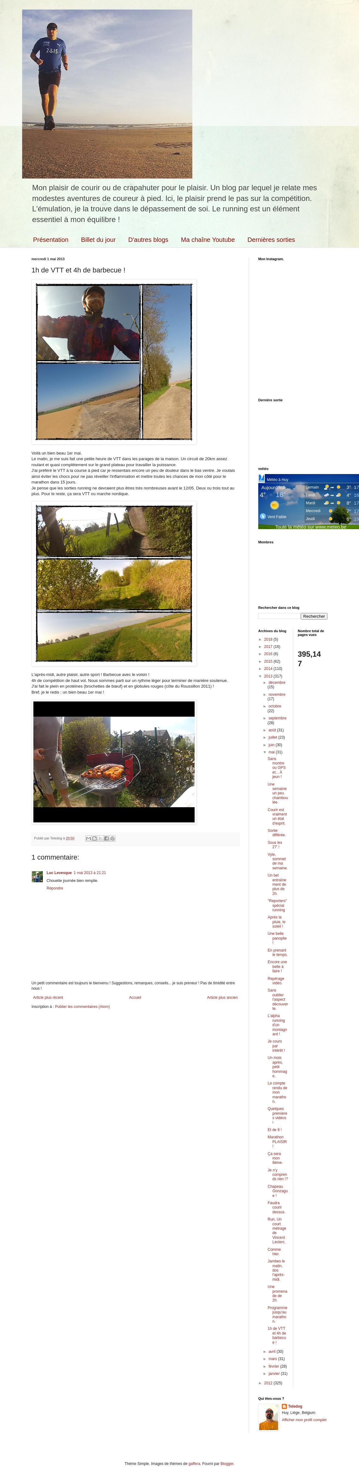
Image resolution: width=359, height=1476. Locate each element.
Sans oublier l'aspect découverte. (278, 999)
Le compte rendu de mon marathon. (277, 1092)
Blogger (226, 1464)
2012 (269, 1383)
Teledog (295, 1406)
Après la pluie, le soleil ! (276, 922)
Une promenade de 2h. (277, 1293)
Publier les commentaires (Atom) (82, 1006)
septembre (278, 718)
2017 (269, 646)
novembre (277, 694)
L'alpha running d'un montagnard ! (277, 1025)
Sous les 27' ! (275, 844)
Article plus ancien (222, 997)
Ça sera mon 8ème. (275, 1158)
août (273, 730)
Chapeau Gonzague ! (278, 1191)
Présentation (50, 239)
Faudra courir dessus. (276, 1207)
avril (272, 1351)
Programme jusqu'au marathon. (278, 1315)
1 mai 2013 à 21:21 (90, 873)
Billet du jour (98, 239)
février (274, 1366)
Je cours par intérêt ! (276, 1046)
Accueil (135, 997)
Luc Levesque (59, 873)
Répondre (55, 888)
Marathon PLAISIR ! (277, 1141)
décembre (277, 682)
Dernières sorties (271, 239)
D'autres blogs (148, 239)
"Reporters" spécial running (277, 905)
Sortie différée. (277, 832)
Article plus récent (48, 997)
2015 (269, 661)
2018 (269, 639)
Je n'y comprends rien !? (278, 1174)
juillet (273, 737)
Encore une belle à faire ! (277, 966)
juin (272, 745)
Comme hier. (274, 1251)
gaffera (194, 1464)
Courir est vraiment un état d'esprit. (277, 817)
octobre (275, 706)
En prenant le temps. (278, 952)
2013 (269, 676)
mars (273, 1359)
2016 (269, 654)
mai (272, 752)
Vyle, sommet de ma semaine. (278, 861)
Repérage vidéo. (276, 980)
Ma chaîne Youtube (208, 239)
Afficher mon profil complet (304, 1420)
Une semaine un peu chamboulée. (278, 793)
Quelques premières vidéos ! (277, 1115)
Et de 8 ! (275, 1130)
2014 (269, 668)
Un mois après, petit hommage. (277, 1067)
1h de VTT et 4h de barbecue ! (277, 1335)
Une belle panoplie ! (277, 938)
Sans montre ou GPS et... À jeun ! (277, 768)
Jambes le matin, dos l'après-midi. (276, 1270)
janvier (275, 1373)
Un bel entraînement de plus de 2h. (277, 884)
